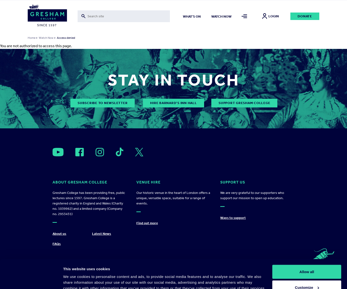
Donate (305, 16)
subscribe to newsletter (102, 103)
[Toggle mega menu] (244, 16)
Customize (307, 260)
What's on (192, 16)
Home (31, 37)
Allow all (307, 245)
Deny (306, 276)
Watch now (221, 16)
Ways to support (233, 218)
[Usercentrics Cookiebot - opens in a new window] (31, 279)
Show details (74, 274)
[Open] (58, 152)
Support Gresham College (244, 103)
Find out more (147, 223)
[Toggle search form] (124, 16)
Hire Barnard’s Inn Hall (173, 103)
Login (270, 16)
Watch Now (46, 37)
